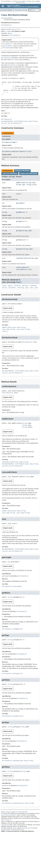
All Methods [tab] (7, 170)
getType (19, 221)
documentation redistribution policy (12, 829)
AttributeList (6, 25)
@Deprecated (5, 29)
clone (4, 285)
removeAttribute (22, 258)
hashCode (33, 285)
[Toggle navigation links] (2, 6)
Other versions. (5, 820)
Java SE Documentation (8, 815)
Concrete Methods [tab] (10, 173)
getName (19, 212)
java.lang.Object (7, 18)
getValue (19, 240)
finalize (17, 285)
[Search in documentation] (34, 10)
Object (10, 33)
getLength (19, 203)
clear (18, 194)
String (28, 182)
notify (4, 287)
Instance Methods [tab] (22, 170)
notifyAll (12, 287)
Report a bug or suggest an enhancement (13, 812)
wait (26, 287)
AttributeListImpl (21, 10)
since (13, 29)
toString (20, 287)
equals (10, 285)
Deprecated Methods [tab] (28, 173)
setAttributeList (22, 267)
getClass (25, 285)
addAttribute (21, 182)
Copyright (4, 825)
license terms (21, 2)
